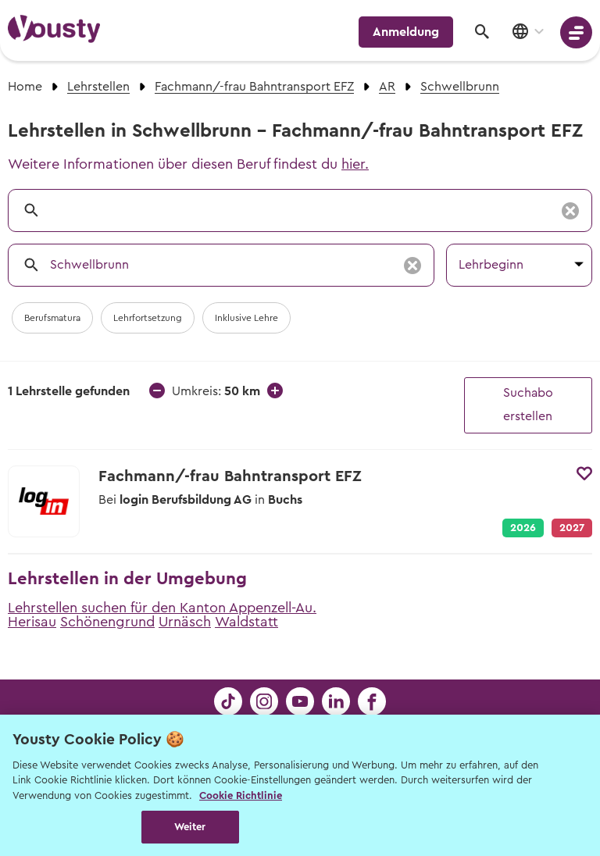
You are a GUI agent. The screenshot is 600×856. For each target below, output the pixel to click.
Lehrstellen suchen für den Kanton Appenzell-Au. (162, 608)
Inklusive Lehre (246, 318)
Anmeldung (406, 32)
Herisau (32, 622)
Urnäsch (185, 622)
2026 (523, 528)
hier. (355, 164)
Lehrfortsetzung (147, 318)
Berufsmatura (52, 318)
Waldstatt (246, 622)
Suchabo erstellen (528, 405)
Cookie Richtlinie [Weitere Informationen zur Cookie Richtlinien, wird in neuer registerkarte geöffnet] (240, 795)
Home (25, 86)
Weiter (190, 827)
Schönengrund (107, 622)
